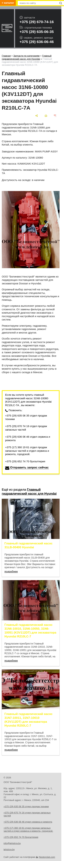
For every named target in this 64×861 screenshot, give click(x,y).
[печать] (46, 116)
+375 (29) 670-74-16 (37, 22)
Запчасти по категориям (26, 55)
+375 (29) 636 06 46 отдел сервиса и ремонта (27, 438)
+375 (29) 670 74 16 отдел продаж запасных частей (26, 428)
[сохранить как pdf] (55, 116)
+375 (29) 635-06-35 (37, 32)
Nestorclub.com (47, 857)
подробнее (11, 571)
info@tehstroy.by (12, 843)
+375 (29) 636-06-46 (37, 42)
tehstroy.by (9, 849)
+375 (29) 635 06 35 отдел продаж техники (26, 417)
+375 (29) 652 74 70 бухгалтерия (25, 461)
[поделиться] (36, 116)
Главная (6, 55)
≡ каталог (8, 2)
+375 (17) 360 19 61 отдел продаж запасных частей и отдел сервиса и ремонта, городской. (27, 451)
